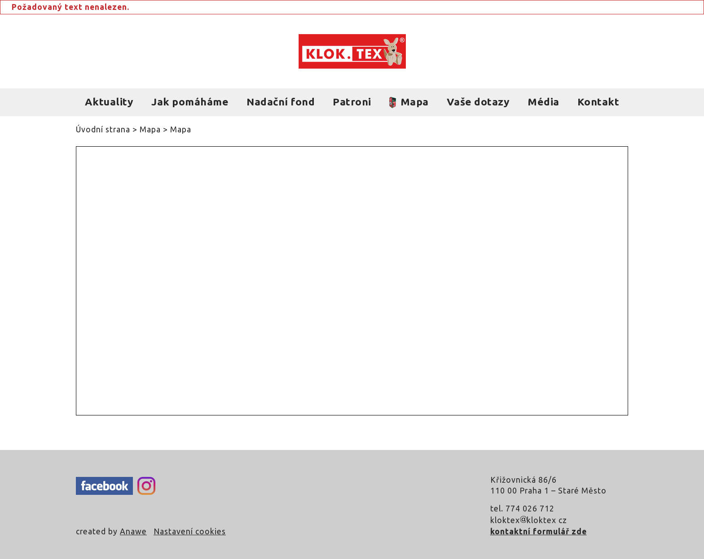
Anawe (133, 531)
